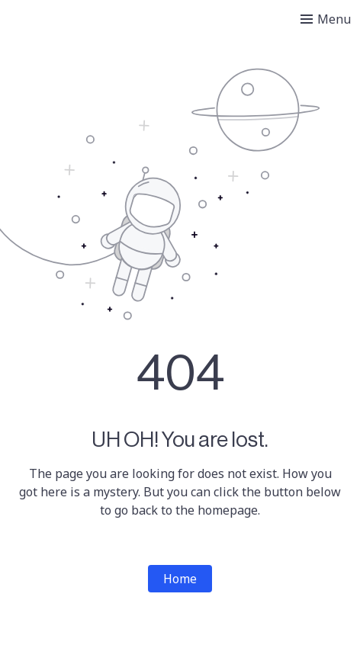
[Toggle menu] (326, 19)
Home (180, 578)
